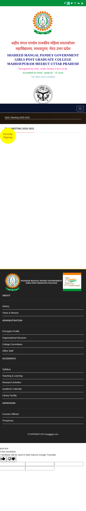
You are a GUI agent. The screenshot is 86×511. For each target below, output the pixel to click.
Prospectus (7, 420)
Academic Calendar (12, 389)
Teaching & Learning (12, 376)
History (5, 306)
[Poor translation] (11, 459)
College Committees (12, 344)
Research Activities (11, 382)
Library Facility (9, 395)
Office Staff (7, 351)
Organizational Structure (14, 338)
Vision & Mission (10, 313)
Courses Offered (10, 414)
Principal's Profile (10, 331)
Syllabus (6, 369)
